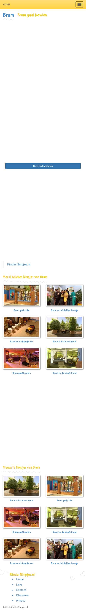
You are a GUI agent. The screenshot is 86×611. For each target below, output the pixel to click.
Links (19, 584)
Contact (21, 589)
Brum (8, 15)
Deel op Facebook (43, 165)
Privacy (20, 600)
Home (6, 4)
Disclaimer (22, 595)
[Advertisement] (43, 65)
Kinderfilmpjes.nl (18, 264)
